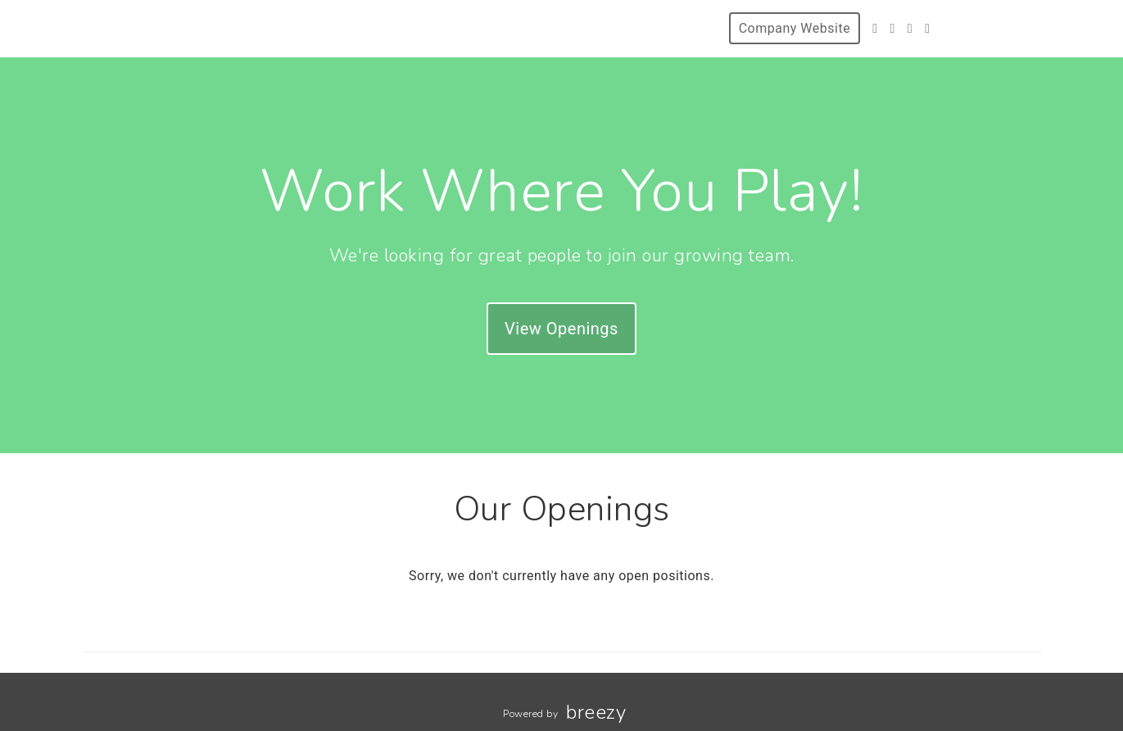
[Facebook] (892, 28)
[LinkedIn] (927, 28)
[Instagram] (910, 28)
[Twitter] (874, 28)
